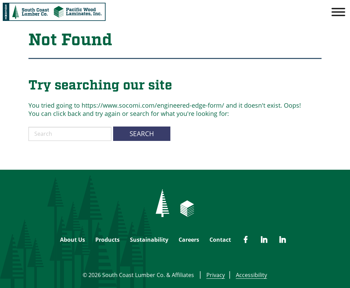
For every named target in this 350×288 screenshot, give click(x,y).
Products (107, 239)
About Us (72, 239)
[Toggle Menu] (338, 12)
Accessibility (250, 275)
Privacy (215, 275)
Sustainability (149, 239)
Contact (220, 239)
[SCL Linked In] (282, 240)
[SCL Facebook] (245, 240)
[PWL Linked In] (263, 240)
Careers (189, 239)
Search (142, 133)
